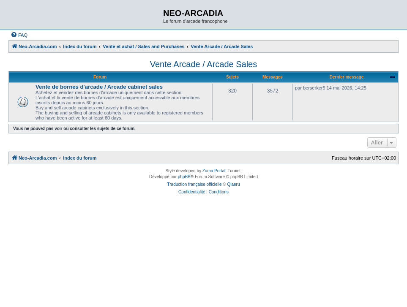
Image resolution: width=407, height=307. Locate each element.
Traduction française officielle (194, 184)
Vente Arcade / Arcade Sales (203, 64)
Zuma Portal (213, 170)
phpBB (184, 176)
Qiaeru (233, 184)
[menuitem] (19, 35)
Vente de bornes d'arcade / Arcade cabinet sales (99, 87)
